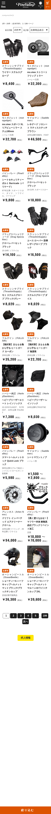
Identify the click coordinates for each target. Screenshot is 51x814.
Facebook (32, 759)
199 (45, 615)
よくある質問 (11, 723)
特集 (5, 743)
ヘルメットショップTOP (16, 692)
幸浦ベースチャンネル (14, 767)
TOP (5, 648)
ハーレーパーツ (8, 15)
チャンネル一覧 (12, 759)
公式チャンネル (12, 762)
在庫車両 (9, 672)
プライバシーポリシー (15, 731)
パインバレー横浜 (13, 661)
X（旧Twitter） (35, 762)
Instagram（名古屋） (37, 774)
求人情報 (25, 637)
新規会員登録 (11, 684)
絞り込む (27, 810)
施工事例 (9, 668)
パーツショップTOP (14, 688)
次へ (25, 621)
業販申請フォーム (13, 703)
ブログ (6, 738)
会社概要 (9, 716)
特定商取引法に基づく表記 (17, 699)
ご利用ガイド (11, 696)
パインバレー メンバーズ (16, 719)
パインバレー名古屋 (14, 665)
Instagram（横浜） (36, 770)
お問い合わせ (11, 727)
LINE (30, 766)
